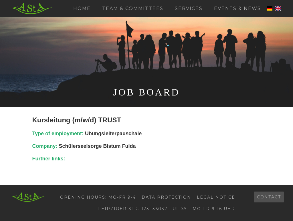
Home (82, 8)
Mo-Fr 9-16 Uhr (214, 208)
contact (269, 197)
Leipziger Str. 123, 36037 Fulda (142, 208)
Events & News (237, 8)
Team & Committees (132, 8)
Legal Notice (216, 197)
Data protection (166, 197)
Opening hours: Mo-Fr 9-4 (98, 197)
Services (189, 8)
